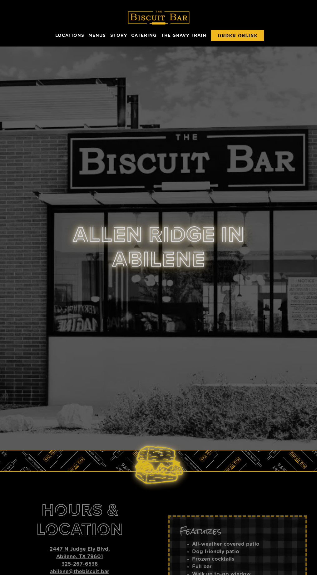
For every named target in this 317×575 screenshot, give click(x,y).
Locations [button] (69, 35)
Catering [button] (144, 35)
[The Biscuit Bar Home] (158, 17)
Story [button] (118, 35)
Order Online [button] (237, 35)
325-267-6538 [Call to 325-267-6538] (80, 534)
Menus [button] (97, 35)
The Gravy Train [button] (183, 35)
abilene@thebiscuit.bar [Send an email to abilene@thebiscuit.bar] (79, 541)
